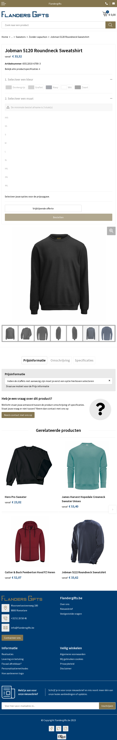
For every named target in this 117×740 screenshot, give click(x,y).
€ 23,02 (13, 502)
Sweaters (21, 36)
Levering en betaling (13, 659)
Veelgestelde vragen (71, 614)
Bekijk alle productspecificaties (22, 68)
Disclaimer (65, 669)
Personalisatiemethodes (15, 669)
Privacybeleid (67, 664)
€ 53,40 (70, 506)
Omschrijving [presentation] (60, 360)
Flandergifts (55, 3)
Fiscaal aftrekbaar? (12, 664)
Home (5, 36)
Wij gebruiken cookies (71, 659)
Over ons (64, 604)
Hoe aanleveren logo (13, 673)
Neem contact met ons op (18, 415)
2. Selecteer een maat (19, 98)
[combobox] (54, 24)
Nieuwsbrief (66, 609)
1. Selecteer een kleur (19, 79)
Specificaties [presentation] (84, 360)
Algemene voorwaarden (72, 654)
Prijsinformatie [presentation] (34, 360)
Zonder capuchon (38, 36)
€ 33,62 (70, 578)
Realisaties (7, 654)
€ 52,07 (13, 578)
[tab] (34, 360)
